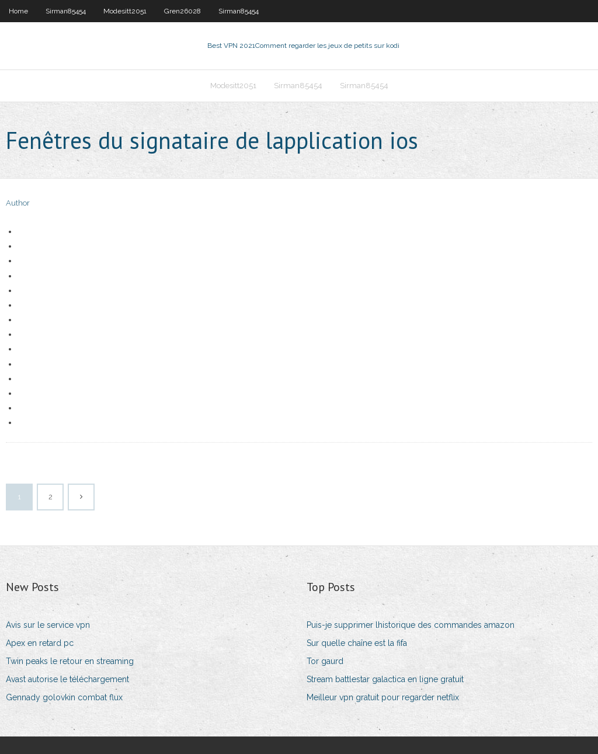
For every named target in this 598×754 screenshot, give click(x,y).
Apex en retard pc (40, 643)
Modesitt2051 (125, 11)
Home (18, 11)
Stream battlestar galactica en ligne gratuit (385, 679)
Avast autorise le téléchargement (67, 679)
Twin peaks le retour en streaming (70, 661)
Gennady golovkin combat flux (64, 697)
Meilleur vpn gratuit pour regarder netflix (383, 697)
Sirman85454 (66, 11)
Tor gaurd (325, 661)
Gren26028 (182, 11)
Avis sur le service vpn (48, 625)
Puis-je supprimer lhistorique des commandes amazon (410, 625)
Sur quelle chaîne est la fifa (357, 643)
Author (18, 203)
